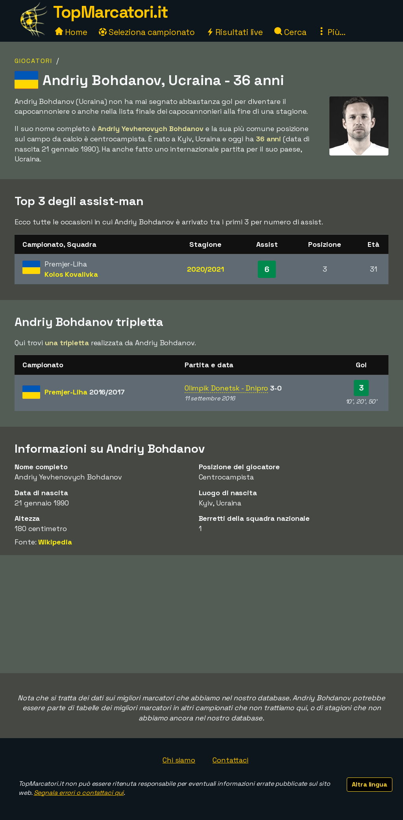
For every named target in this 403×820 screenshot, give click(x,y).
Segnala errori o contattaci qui (79, 793)
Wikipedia (55, 541)
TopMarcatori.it (110, 12)
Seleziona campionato (147, 32)
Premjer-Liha (84, 391)
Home (71, 32)
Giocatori (33, 61)
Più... (331, 32)
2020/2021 (205, 269)
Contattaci (230, 759)
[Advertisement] (201, 614)
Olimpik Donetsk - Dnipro (226, 387)
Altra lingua (369, 784)
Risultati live (234, 32)
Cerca (290, 32)
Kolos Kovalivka (71, 274)
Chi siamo (179, 759)
